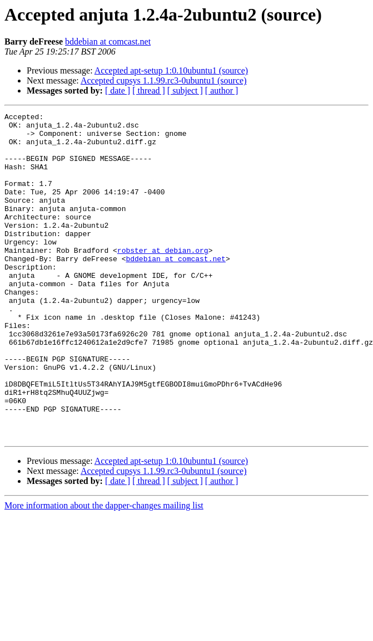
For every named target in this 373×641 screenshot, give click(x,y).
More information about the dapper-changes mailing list (103, 570)
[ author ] (221, 90)
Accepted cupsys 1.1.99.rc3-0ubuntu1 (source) (164, 80)
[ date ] (117, 90)
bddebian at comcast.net (108, 41)
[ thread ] (148, 90)
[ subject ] (185, 90)
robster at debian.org (162, 278)
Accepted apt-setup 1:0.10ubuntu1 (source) (171, 70)
